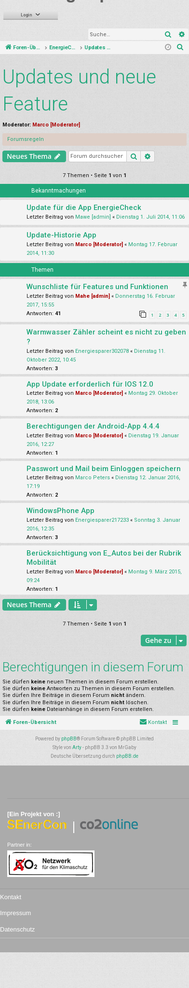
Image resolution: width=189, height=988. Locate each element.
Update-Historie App (61, 235)
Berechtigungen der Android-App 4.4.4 (93, 426)
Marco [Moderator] (56, 125)
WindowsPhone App (60, 510)
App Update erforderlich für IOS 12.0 (90, 384)
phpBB (69, 738)
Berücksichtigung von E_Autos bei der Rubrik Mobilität (104, 558)
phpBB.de (127, 756)
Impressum (15, 913)
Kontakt (10, 897)
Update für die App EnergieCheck (84, 207)
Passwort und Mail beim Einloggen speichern (104, 468)
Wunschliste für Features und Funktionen (97, 286)
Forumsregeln (25, 139)
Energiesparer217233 (102, 520)
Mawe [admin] (93, 217)
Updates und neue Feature (79, 90)
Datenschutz (17, 929)
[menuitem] (180, 47)
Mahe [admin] (92, 296)
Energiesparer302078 (102, 351)
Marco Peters (92, 477)
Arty (76, 747)
